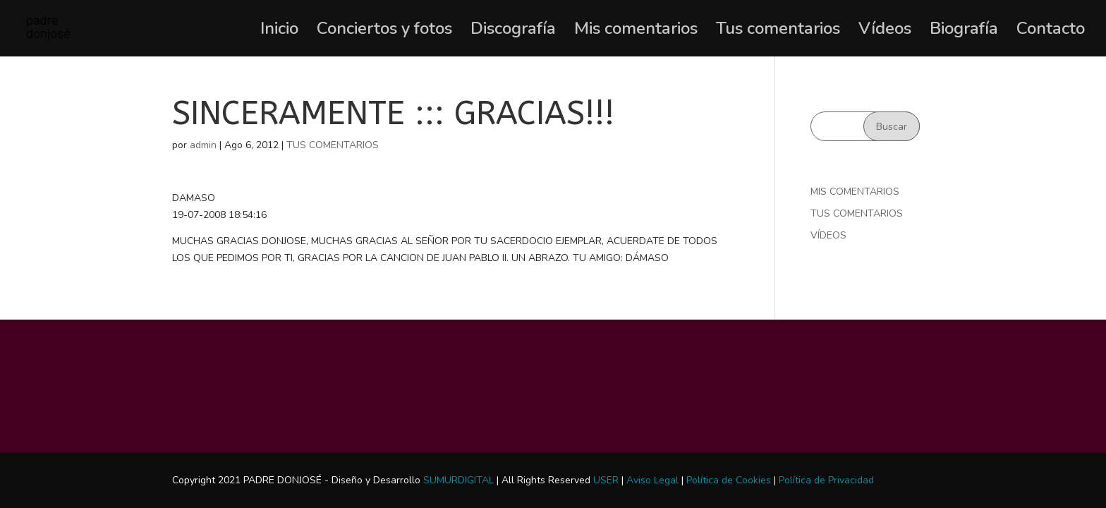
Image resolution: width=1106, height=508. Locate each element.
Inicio (279, 31)
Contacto (1050, 31)
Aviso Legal (652, 480)
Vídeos (884, 31)
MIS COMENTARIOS (854, 191)
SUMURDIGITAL (458, 480)
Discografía (513, 31)
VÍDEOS (828, 235)
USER (606, 480)
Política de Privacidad (826, 480)
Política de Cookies (728, 480)
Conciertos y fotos (384, 31)
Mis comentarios (636, 31)
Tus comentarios (778, 31)
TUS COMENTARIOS (332, 145)
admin (203, 145)
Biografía (964, 31)
